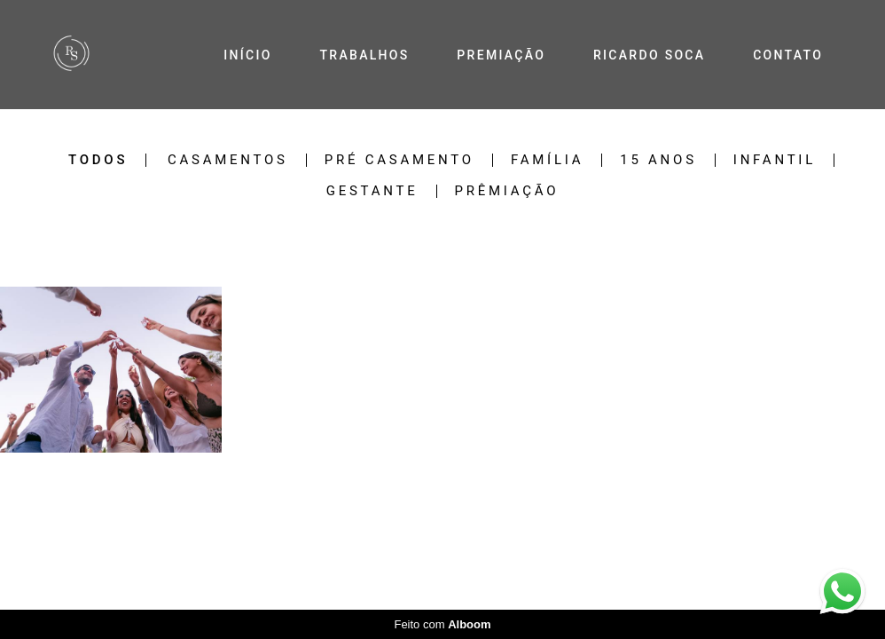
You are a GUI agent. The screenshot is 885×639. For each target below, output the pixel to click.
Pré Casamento (399, 160)
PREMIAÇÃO (501, 55)
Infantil (774, 160)
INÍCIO (247, 55)
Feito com (442, 624)
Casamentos (228, 160)
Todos (98, 160)
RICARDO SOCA (649, 55)
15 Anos (658, 160)
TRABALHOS (364, 55)
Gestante (372, 191)
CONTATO (788, 55)
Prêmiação (507, 191)
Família (547, 160)
